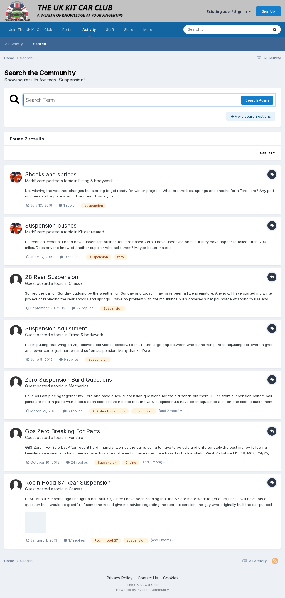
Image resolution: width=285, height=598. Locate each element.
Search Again (257, 100)
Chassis (76, 283)
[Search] (210, 29)
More (147, 29)
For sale (76, 437)
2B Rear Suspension (51, 277)
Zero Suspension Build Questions (68, 379)
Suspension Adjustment (56, 328)
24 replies (77, 462)
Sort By (267, 152)
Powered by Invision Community (142, 590)
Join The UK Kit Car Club (30, 29)
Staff (110, 29)
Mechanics (79, 386)
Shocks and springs (51, 174)
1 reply (67, 205)
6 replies (73, 411)
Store (128, 29)
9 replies (70, 256)
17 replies (74, 540)
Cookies (170, 577)
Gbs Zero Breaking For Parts (62, 431)
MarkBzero (35, 180)
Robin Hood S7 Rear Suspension (67, 482)
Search (39, 43)
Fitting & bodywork (95, 180)
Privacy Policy (119, 577)
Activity (89, 32)
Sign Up (268, 11)
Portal (67, 29)
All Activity (14, 43)
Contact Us (148, 577)
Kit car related (91, 231)
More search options (251, 116)
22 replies (83, 308)
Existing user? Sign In (229, 11)
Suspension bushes (51, 225)
